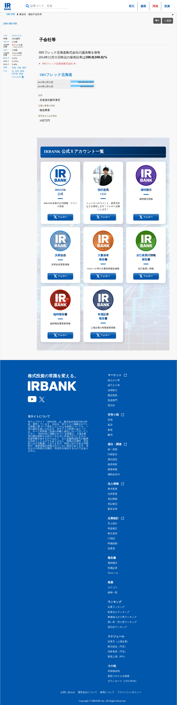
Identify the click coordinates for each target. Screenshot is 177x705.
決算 (17, 71)
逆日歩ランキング (117, 627)
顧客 (143, 6)
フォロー (60, 217)
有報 (14, 67)
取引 (131, 6)
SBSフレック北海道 (56, 75)
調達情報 (112, 469)
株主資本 (112, 533)
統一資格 (112, 449)
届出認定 (112, 459)
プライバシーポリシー (129, 692)
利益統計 (112, 528)
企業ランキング (116, 607)
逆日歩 (111, 405)
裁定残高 (112, 395)
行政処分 (112, 454)
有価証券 (112, 568)
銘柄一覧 (112, 592)
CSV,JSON (17, 77)
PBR (5, 50)
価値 (21, 74)
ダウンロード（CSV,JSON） (123, 681)
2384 (5, 35)
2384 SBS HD (10, 23)
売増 (110, 420)
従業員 (111, 548)
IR (13, 71)
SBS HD (10, 14)
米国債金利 (114, 671)
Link (5, 71)
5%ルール (113, 573)
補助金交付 (114, 474)
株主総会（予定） (117, 646)
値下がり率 (114, 385)
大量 (19, 67)
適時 (24, 67)
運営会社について (87, 692)
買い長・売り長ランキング (122, 622)
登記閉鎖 (112, 499)
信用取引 (112, 390)
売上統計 (112, 523)
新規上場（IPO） (117, 656)
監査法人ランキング (118, 612)
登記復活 (112, 504)
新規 (110, 430)
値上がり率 (114, 380)
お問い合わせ (67, 692)
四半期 (15, 74)
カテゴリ (112, 587)
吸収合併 (112, 509)
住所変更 (112, 494)
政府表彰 (112, 464)
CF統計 (111, 538)
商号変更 (112, 489)
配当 (5, 58)
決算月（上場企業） (118, 641)
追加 (167, 20)
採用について (107, 692)
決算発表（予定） (117, 651)
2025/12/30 (16, 35)
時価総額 (112, 543)
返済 (110, 425)
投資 (167, 6)
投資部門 (112, 400)
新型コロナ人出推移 (118, 676)
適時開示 (112, 563)
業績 (22, 71)
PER (5, 42)
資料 (5, 67)
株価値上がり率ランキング (122, 617)
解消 (110, 435)
